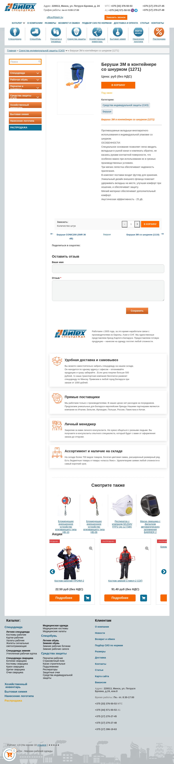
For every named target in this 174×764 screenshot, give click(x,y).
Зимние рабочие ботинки (56, 646)
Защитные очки (51, 672)
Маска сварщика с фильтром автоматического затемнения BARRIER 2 (150, 527)
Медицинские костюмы (55, 628)
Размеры (50, 23)
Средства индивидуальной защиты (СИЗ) (42, 50)
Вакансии (100, 682)
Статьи (144, 23)
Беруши (107, 111)
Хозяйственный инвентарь (97, 40)
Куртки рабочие (14, 637)
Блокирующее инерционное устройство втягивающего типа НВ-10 (65, 527)
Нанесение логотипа (138, 40)
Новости (100, 633)
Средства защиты (76, 39)
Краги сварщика (15, 666)
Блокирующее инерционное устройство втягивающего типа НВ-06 (94, 527)
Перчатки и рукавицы (56, 40)
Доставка (100, 657)
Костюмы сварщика (17, 663)
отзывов (41, 745)
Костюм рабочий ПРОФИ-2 (69, 580)
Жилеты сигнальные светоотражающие (17, 644)
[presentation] (78, 311)
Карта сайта (102, 676)
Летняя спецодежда (18, 631)
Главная (11, 50)
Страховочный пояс (54, 660)
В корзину (118, 85)
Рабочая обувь (25, 79)
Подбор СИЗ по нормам (96, 23)
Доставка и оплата (126, 23)
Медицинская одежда (55, 625)
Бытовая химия (118, 39)
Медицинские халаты (54, 631)
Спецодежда (14, 39)
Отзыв (56, 278)
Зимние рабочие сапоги (56, 649)
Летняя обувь (51, 640)
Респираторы (50, 669)
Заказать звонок (115, 17)
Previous (52, 572)
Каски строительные (54, 663)
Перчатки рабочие (53, 658)
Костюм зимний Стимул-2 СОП (125, 580)
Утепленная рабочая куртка (21, 653)
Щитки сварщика (15, 669)
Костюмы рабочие (16, 634)
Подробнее (63, 598)
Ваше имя (58, 262)
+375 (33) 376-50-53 (106, 703)
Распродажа (159, 39)
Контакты (157, 23)
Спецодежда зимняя (18, 650)
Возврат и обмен (69, 23)
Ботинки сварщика (16, 660)
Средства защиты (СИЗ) (25, 97)
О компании (34, 23)
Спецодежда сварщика (19, 658)
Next (164, 572)
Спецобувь (35, 39)
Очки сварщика (14, 672)
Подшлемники (50, 666)
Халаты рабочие (15, 640)
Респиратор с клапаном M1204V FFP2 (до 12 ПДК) (122, 524)
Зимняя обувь (51, 643)
